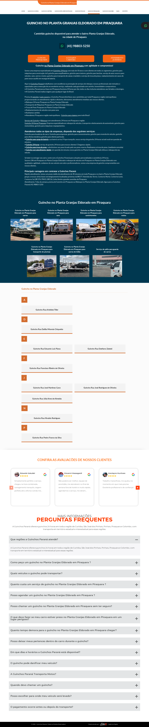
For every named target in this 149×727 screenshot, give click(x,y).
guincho (36, 97)
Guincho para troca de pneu (36, 147)
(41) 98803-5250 (121, 3)
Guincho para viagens (69, 115)
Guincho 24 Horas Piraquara (35, 123)
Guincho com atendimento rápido (38, 150)
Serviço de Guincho (32, 121)
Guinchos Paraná (37, 84)
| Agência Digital (108, 724)
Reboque (44, 121)
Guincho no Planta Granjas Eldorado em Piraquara (74, 202)
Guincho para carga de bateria (37, 139)
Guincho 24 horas (32, 145)
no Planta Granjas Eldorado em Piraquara (64, 65)
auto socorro (45, 97)
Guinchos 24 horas (60, 71)
